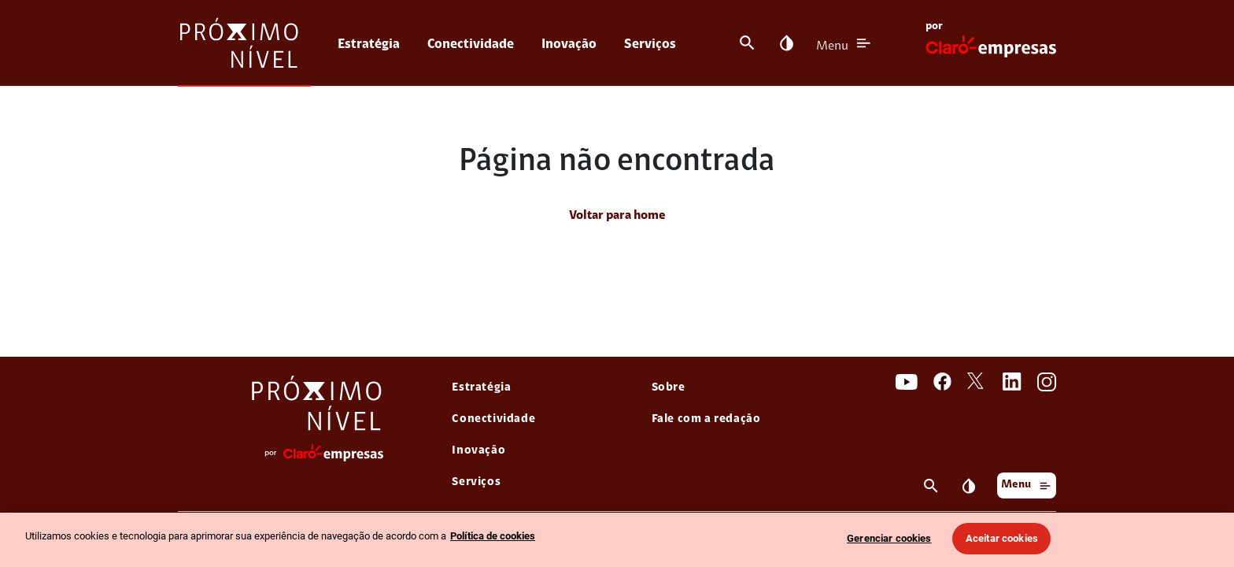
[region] (617, 540)
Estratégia (369, 44)
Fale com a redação (706, 419)
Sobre (668, 388)
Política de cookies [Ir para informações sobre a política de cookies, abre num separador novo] (492, 536)
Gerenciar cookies (889, 538)
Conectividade (470, 44)
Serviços (650, 44)
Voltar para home (617, 215)
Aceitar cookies (1002, 538)
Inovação (569, 44)
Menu (832, 46)
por (934, 26)
